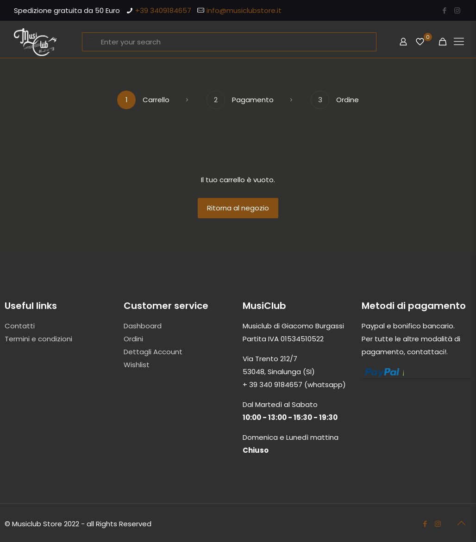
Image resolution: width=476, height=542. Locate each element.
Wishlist (137, 365)
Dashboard (143, 326)
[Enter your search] (229, 41)
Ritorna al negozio (238, 208)
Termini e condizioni (38, 339)
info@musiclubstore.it (244, 10)
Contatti (20, 326)
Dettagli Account (153, 352)
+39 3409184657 (163, 10)
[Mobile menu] (459, 41)
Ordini (133, 339)
